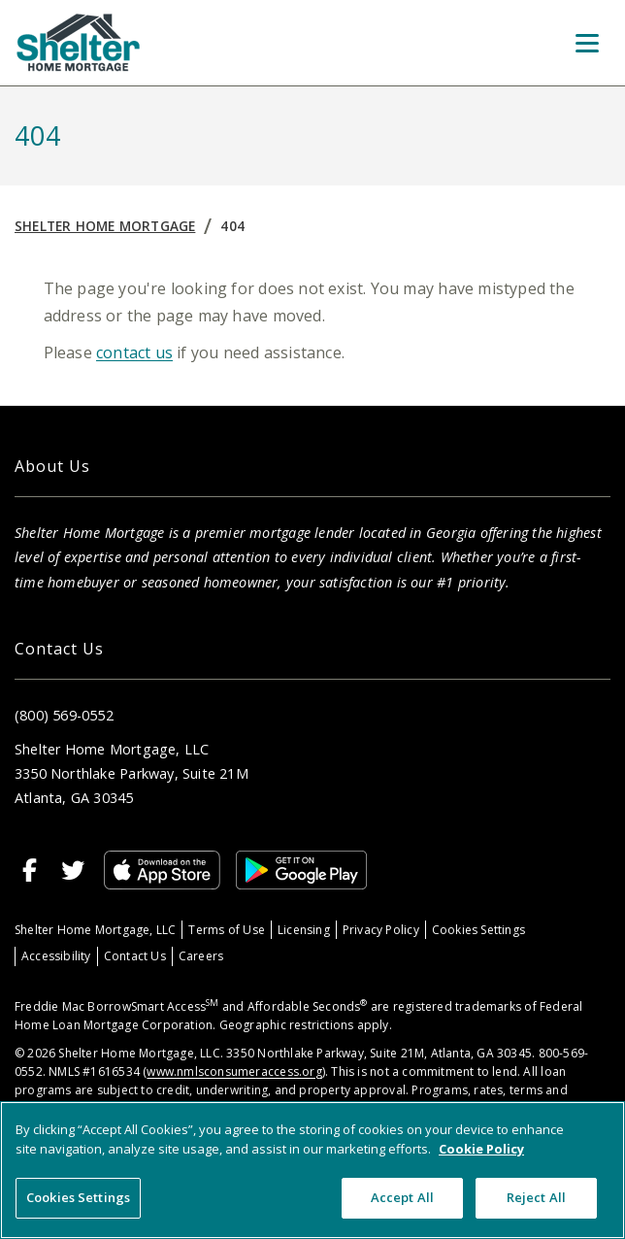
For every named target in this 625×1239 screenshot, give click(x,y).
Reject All (536, 1197)
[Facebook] (30, 870)
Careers (201, 956)
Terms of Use (226, 929)
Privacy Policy (381, 929)
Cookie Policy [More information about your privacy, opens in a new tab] (481, 1148)
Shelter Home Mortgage (105, 226)
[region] (312, 1170)
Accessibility (56, 956)
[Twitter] (72, 870)
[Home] (79, 43)
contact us (134, 352)
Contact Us (135, 956)
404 (232, 226)
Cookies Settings (478, 929)
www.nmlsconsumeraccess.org (234, 1071)
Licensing (304, 929)
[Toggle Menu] (587, 42)
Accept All (402, 1197)
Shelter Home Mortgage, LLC (95, 929)
